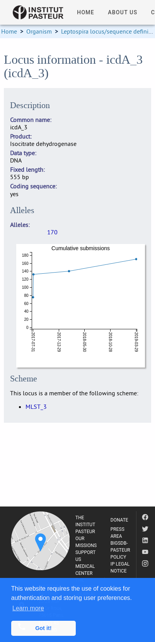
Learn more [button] (28, 608)
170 (52, 232)
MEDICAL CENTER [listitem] (85, 570)
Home (9, 31)
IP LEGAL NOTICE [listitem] (120, 567)
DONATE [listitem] (119, 520)
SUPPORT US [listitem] (85, 556)
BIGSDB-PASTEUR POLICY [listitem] (120, 550)
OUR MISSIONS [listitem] (86, 542)
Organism (39, 31)
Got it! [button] (43, 628)
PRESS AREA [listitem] (117, 533)
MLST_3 (36, 406)
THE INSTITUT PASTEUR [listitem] (85, 524)
